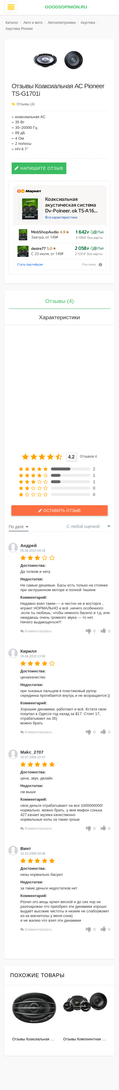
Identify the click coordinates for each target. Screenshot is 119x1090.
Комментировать (38, 631)
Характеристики (59, 317)
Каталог (12, 23)
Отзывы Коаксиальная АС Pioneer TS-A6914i (49, 1039)
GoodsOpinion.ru (66, 6)
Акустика (88, 23)
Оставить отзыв (62, 510)
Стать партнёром (30, 264)
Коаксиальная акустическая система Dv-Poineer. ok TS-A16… (71, 205)
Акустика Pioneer (19, 29)
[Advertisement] (59, 387)
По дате (16, 526)
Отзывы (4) (26, 104)
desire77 (38, 248)
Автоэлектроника (61, 23)
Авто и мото (32, 23)
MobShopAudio (45, 232)
